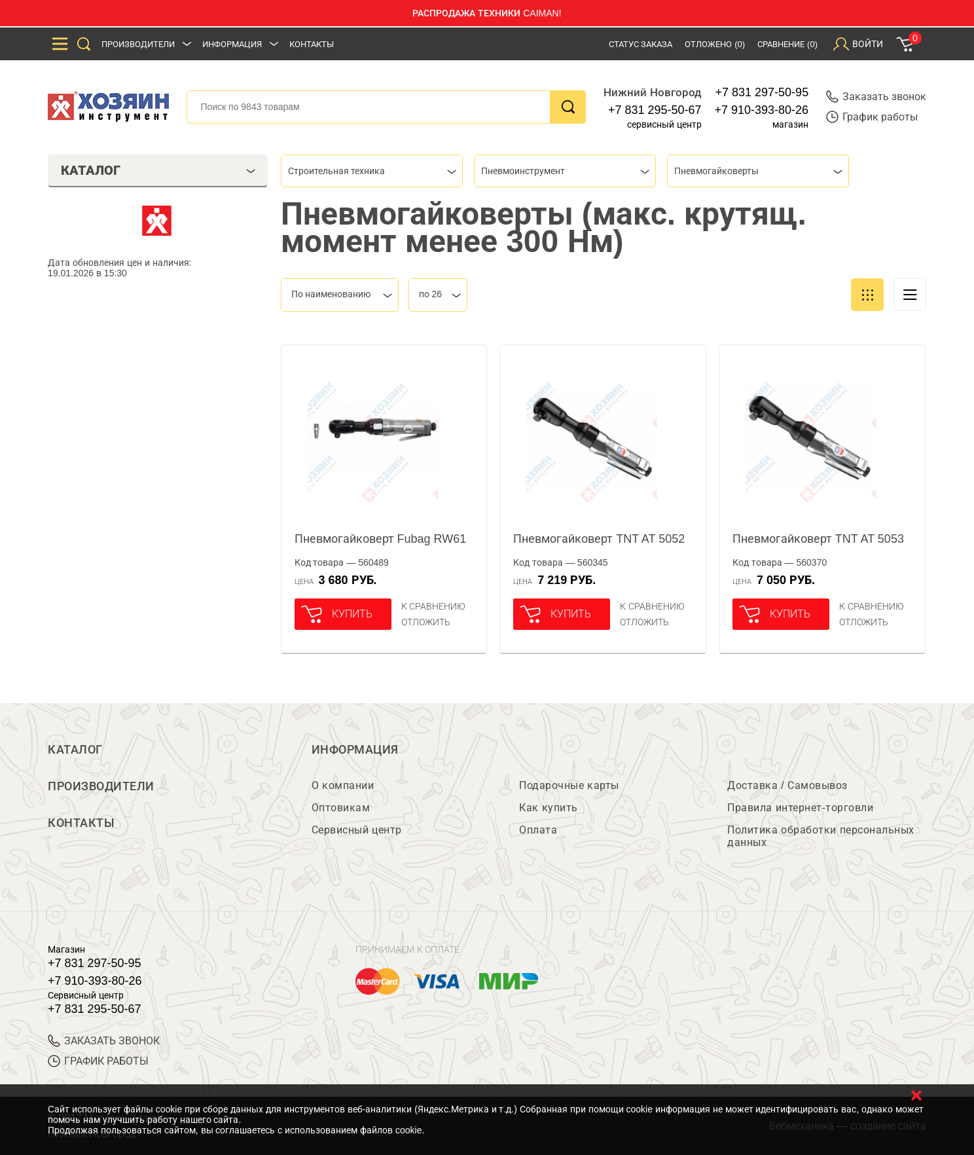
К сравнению (433, 606)
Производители (138, 44)
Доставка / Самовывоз (787, 785)
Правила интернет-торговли (800, 807)
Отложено (715, 44)
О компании (343, 785)
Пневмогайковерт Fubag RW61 (381, 538)
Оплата (538, 829)
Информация (232, 44)
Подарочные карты (569, 785)
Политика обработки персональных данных (820, 836)
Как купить (548, 807)
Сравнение (787, 44)
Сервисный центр (357, 829)
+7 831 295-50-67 (655, 110)
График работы (872, 117)
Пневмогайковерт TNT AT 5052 (599, 538)
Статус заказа (641, 44)
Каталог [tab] (158, 170)
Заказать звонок (876, 96)
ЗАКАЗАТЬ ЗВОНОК (104, 1041)
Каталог (75, 749)
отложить (425, 622)
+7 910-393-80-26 (762, 110)
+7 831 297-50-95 (762, 92)
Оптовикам (341, 807)
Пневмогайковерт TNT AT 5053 (818, 538)
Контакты (311, 44)
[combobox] (372, 171)
